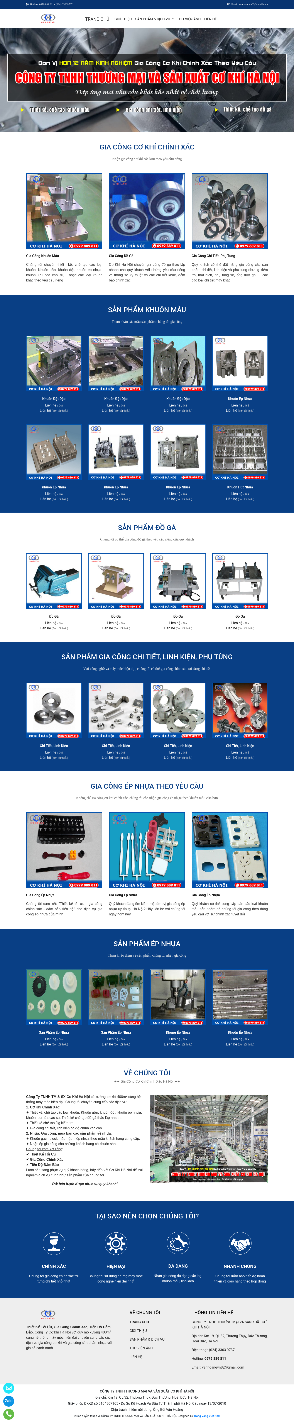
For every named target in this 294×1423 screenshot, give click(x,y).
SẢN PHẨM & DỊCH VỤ (153, 19)
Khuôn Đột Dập (54, 399)
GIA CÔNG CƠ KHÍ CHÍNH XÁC (147, 147)
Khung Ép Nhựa (178, 1032)
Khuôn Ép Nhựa (240, 399)
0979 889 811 (215, 1359)
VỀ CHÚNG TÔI (147, 1073)
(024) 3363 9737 (222, 1350)
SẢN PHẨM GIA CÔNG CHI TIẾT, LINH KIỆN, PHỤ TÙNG (147, 657)
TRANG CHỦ (97, 19)
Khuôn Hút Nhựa (240, 487)
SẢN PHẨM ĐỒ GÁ (147, 527)
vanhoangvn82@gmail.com (223, 1367)
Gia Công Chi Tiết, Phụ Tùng (213, 256)
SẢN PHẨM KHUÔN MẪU (147, 310)
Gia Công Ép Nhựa (40, 895)
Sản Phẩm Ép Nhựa (54, 1032)
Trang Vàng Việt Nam (207, 1416)
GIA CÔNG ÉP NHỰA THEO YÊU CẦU (147, 786)
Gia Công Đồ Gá (121, 256)
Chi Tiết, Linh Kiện (54, 746)
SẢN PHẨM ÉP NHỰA (146, 944)
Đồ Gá (54, 616)
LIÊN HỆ (210, 19)
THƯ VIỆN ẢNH (189, 19)
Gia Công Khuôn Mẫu (42, 256)
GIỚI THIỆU (123, 19)
